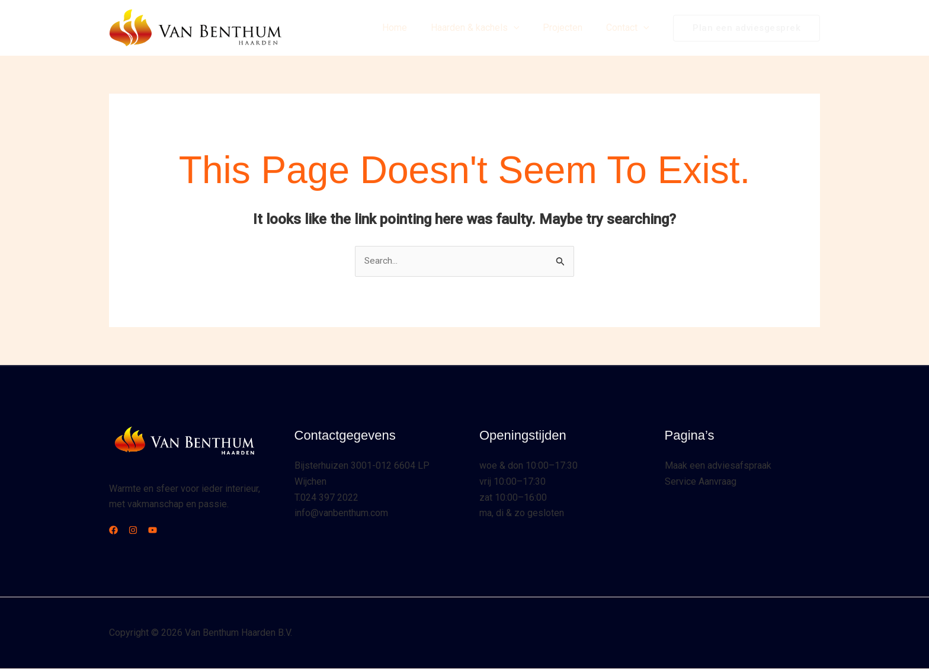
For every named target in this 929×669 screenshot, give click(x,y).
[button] (525, 28)
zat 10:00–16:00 (513, 497)
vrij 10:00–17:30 (512, 482)
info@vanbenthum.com (341, 512)
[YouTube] (166, 530)
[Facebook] (113, 530)
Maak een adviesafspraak (718, 466)
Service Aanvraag (700, 482)
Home (411, 27)
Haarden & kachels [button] (487, 28)
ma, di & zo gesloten (521, 512)
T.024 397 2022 (326, 497)
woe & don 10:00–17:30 (528, 466)
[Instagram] (140, 530)
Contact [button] (630, 28)
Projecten (570, 27)
